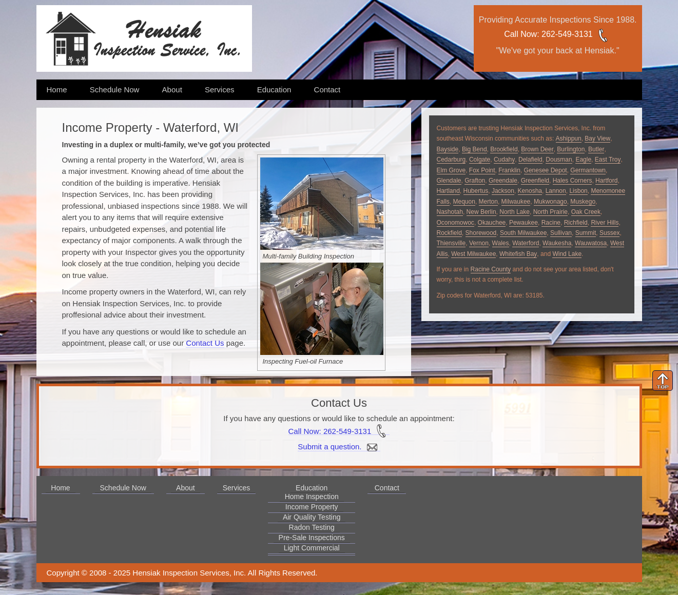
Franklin (509, 170)
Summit (585, 232)
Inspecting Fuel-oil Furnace (303, 361)
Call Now (520, 34)
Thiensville (451, 243)
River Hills (604, 222)
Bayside (448, 149)
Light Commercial (312, 548)
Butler (596, 149)
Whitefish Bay (518, 253)
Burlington (571, 149)
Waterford (525, 243)
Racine (550, 222)
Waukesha (557, 243)
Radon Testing (312, 527)
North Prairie (550, 211)
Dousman (559, 159)
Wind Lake (567, 253)
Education (274, 89)
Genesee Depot (545, 170)
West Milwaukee (473, 253)
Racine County (491, 269)
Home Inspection (312, 496)
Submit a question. (339, 446)
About (172, 89)
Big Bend (474, 149)
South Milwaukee (523, 232)
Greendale (503, 180)
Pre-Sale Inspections (312, 537)
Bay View (597, 138)
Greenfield (535, 180)
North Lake (514, 211)
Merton (488, 201)
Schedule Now (115, 89)
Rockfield (449, 232)
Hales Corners (572, 180)
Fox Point (482, 170)
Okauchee (492, 222)
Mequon (464, 201)
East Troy (608, 159)
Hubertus (476, 190)
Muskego (582, 201)
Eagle (583, 159)
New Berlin (481, 211)
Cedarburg (451, 159)
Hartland (448, 190)
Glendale (449, 180)
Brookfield (503, 149)
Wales (500, 243)
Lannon (556, 190)
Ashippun (569, 138)
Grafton (474, 180)
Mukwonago (550, 201)
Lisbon (578, 190)
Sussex (609, 232)
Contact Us (205, 343)
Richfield (576, 222)
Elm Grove (451, 170)
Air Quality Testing (312, 517)
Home (57, 89)
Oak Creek (585, 211)
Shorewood (481, 232)
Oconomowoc (455, 222)
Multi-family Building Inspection (308, 256)
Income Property (311, 507)
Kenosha (530, 190)
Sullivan (561, 232)
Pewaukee (523, 222)
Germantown (588, 170)
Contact (327, 89)
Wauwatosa (591, 243)
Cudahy (504, 159)
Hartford (606, 180)
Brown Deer (537, 149)
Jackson (503, 190)
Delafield (530, 159)
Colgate (479, 159)
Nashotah (450, 211)
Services (220, 89)
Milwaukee (516, 201)
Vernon (479, 243)
